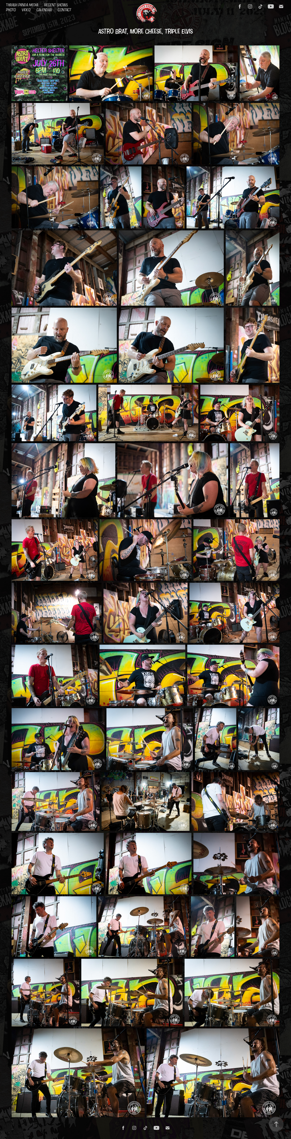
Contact (64, 10)
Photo (11, 10)
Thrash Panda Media (22, 5)
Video (26, 10)
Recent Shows (56, 5)
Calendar (44, 10)
